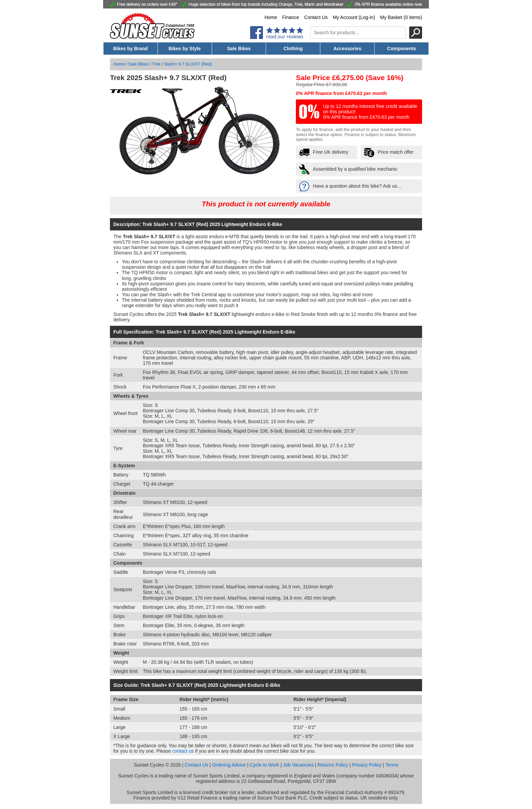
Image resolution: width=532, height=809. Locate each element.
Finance (290, 17)
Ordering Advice (229, 765)
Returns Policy (333, 765)
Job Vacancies (298, 765)
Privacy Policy (366, 765)
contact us (183, 751)
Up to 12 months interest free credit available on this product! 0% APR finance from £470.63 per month (370, 112)
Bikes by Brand (130, 48)
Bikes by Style (185, 48)
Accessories (347, 48)
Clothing (293, 48)
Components (401, 48)
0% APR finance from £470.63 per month (341, 93)
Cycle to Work (264, 765)
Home (270, 17)
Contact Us (316, 17)
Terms (391, 765)
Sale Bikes (239, 48)
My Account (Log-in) (354, 17)
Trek (156, 64)
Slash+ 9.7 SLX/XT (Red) (188, 64)
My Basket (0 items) (401, 17)
